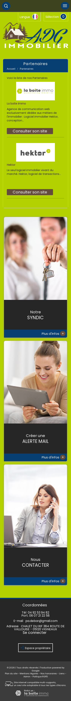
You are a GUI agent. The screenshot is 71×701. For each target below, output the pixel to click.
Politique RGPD (40, 676)
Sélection (52, 17)
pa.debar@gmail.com (41, 621)
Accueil (11, 69)
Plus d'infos (54, 333)
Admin (26, 676)
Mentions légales (29, 673)
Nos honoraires (49, 673)
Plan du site (11, 673)
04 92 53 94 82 (38, 612)
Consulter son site (30, 131)
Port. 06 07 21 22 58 (35, 615)
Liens (62, 673)
